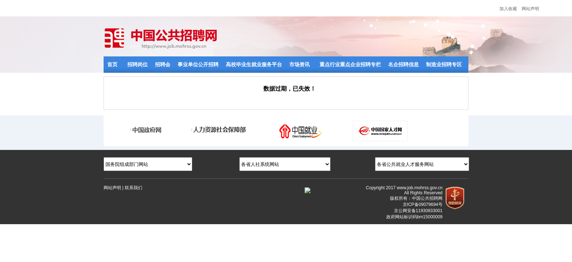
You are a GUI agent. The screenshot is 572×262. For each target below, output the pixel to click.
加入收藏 (508, 8)
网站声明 (530, 8)
